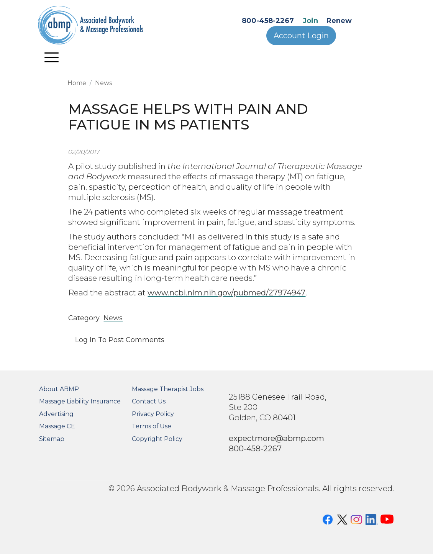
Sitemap (51, 439)
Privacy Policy (153, 414)
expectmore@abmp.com (276, 438)
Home (76, 83)
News (103, 83)
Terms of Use (151, 426)
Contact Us (149, 401)
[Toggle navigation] (52, 57)
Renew (339, 20)
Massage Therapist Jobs (167, 389)
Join (310, 20)
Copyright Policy (157, 439)
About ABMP (59, 389)
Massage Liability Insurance (80, 401)
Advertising (56, 414)
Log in (85, 340)
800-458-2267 (268, 20)
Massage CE (57, 426)
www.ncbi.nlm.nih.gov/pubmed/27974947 (226, 292)
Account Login (301, 35)
